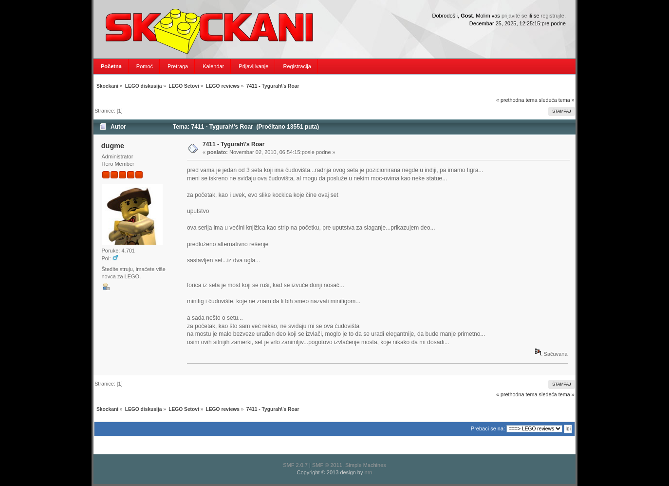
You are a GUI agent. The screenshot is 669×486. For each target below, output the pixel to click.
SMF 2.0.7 (295, 465)
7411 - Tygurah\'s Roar (233, 144)
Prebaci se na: (488, 428)
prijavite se (514, 16)
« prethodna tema (517, 100)
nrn (368, 472)
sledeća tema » (557, 100)
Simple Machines (365, 465)
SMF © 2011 (327, 465)
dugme (112, 146)
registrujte (552, 16)
